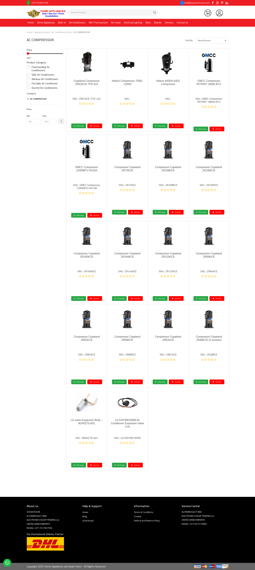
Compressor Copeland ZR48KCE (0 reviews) (209, 338)
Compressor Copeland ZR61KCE (168, 338)
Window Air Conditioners (45, 79)
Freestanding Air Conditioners (41, 68)
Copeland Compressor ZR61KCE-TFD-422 (87, 82)
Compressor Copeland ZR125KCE (168, 255)
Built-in (62, 22)
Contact (137, 516)
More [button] (148, 22)
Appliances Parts (42, 32)
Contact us (182, 22)
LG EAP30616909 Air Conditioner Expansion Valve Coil (127, 423)
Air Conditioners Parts (62, 32)
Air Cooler (116, 22)
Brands (157, 22)
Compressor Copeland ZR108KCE (168, 169)
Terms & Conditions (143, 512)
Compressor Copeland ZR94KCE (209, 255)
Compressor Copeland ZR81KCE (87, 338)
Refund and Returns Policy (147, 520)
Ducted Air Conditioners (44, 87)
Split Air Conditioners (43, 74)
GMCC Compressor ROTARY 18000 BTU (209, 82)
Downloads (88, 520)
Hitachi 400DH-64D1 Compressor (168, 82)
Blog (84, 516)
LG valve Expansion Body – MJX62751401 (87, 422)
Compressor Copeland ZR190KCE (209, 169)
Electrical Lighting (133, 22)
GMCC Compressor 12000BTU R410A (86, 169)
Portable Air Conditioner (45, 83)
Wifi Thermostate (98, 22)
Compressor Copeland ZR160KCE (87, 255)
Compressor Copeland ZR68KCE (127, 338)
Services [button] (169, 22)
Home (31, 22)
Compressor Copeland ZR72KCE (127, 169)
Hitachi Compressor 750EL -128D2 (127, 82)
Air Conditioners (77, 22)
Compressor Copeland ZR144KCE (127, 255)
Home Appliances (46, 22)
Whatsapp (79, 125)
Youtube (94, 125)
